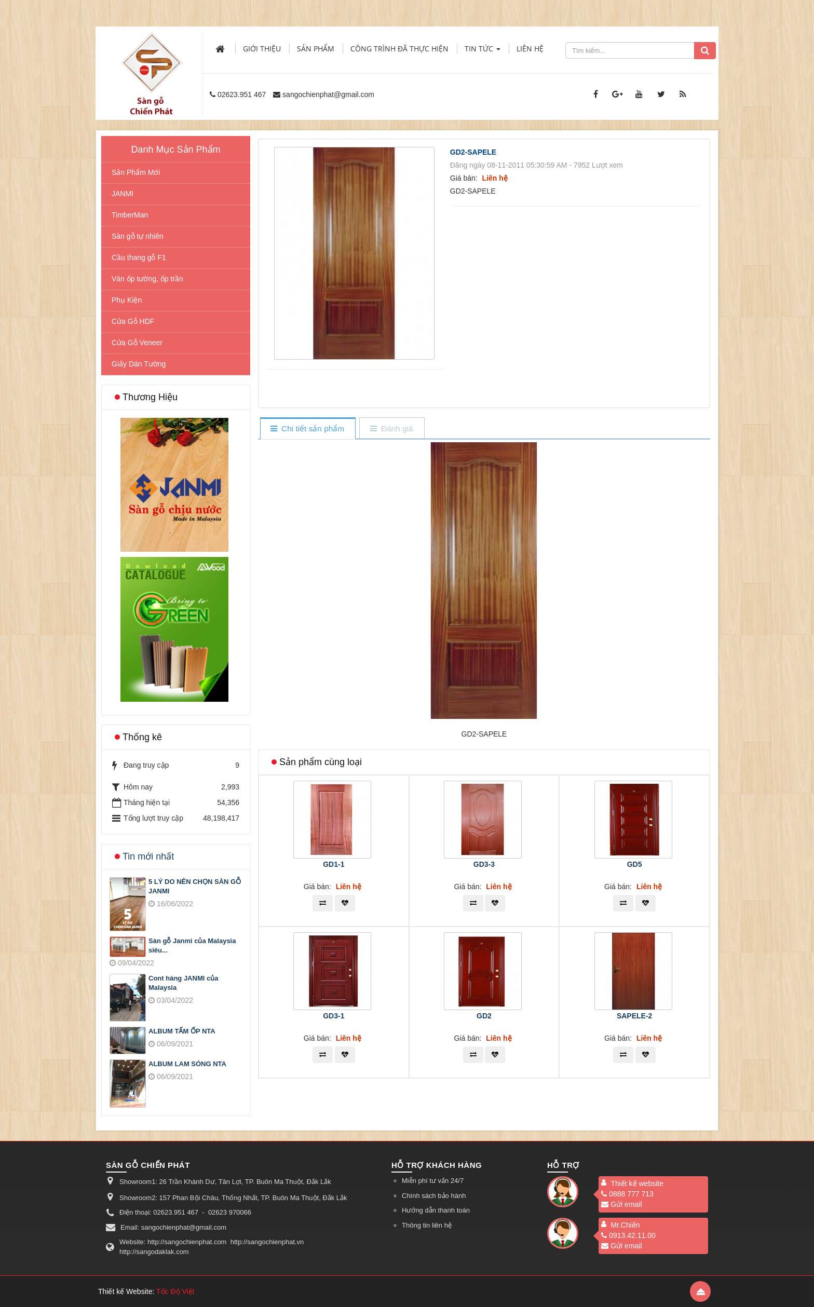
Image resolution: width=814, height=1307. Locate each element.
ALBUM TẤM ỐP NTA (181, 1031)
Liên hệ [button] (530, 48)
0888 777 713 (627, 1194)
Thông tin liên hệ (427, 1225)
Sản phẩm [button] (315, 48)
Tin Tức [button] (482, 52)
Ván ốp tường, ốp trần (147, 279)
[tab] (308, 429)
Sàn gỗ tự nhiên (138, 236)
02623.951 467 (242, 94)
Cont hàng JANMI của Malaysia (183, 983)
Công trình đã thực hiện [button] (399, 48)
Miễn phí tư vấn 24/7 (433, 1181)
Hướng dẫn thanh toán (436, 1210)
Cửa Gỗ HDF (133, 321)
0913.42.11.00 (628, 1235)
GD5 (634, 864)
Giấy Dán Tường (139, 364)
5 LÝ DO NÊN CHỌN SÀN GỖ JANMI (194, 886)
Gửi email (621, 1204)
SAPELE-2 (634, 1016)
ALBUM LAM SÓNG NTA (187, 1064)
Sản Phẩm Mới (136, 172)
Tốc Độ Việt (175, 1291)
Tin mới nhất (148, 856)
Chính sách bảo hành (434, 1196)
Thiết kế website (636, 1183)
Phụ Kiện (127, 300)
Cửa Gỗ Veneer (137, 342)
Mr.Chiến (625, 1225)
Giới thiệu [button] (262, 48)
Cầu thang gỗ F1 (139, 257)
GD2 (484, 1016)
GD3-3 (484, 864)
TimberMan (130, 215)
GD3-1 (333, 1016)
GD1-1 (333, 864)
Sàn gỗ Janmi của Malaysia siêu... (192, 946)
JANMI (122, 193)
